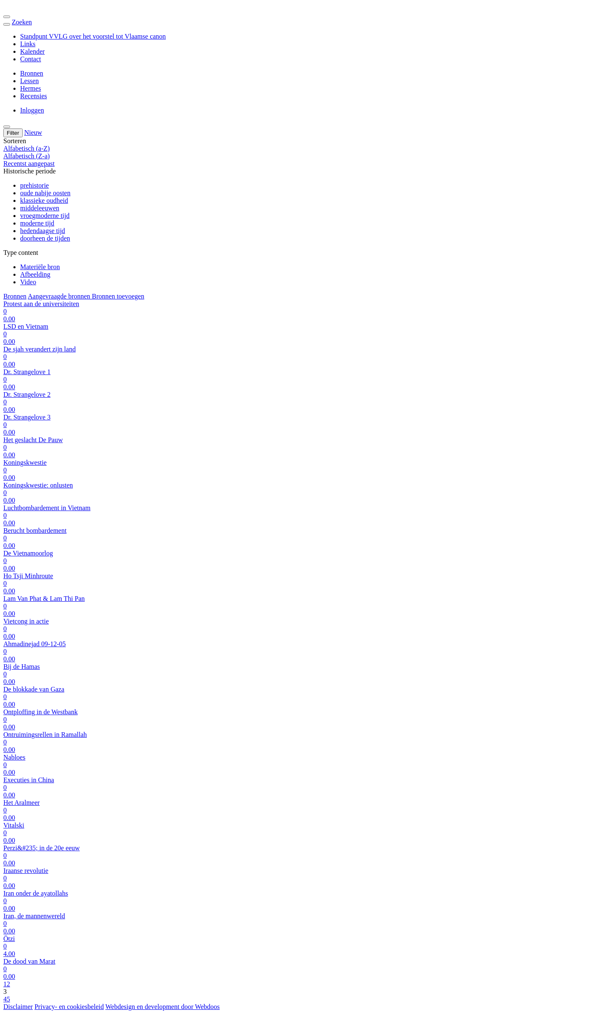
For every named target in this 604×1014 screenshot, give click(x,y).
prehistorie (34, 185)
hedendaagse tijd (42, 230)
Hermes (30, 88)
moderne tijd (37, 223)
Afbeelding (35, 274)
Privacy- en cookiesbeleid (69, 1006)
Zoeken (22, 22)
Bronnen (31, 73)
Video (28, 282)
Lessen (29, 80)
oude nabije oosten (45, 193)
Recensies (33, 96)
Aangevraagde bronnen (60, 296)
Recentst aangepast (29, 163)
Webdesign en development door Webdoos (162, 1006)
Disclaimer (18, 1006)
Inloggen (32, 110)
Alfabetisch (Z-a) (26, 156)
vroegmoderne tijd (45, 215)
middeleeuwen (39, 208)
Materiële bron (40, 266)
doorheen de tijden (45, 238)
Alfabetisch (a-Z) (26, 148)
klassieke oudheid (44, 200)
